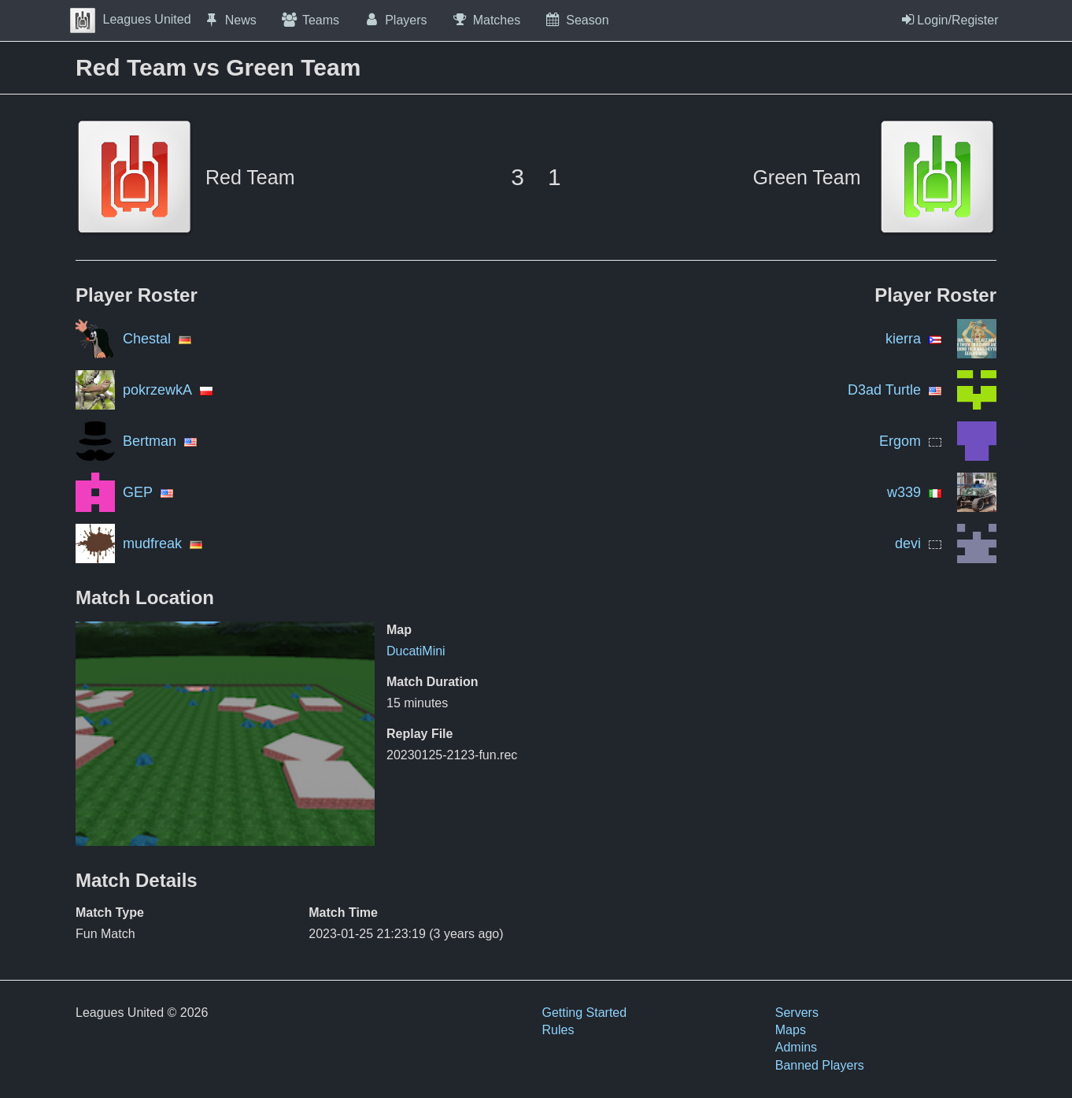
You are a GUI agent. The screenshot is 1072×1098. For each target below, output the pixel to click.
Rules (558, 1030)
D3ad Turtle (884, 390)
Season (576, 20)
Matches (486, 20)
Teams (309, 20)
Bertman (149, 441)
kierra (903, 339)
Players (395, 20)
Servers (797, 1012)
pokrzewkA (157, 390)
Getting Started (584, 1012)
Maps (790, 1030)
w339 (904, 492)
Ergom (900, 441)
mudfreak (152, 543)
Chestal (147, 339)
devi (908, 543)
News (230, 20)
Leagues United (130, 19)
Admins (796, 1047)
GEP (138, 492)
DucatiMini (415, 651)
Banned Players (819, 1065)
